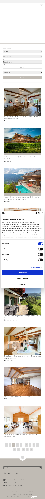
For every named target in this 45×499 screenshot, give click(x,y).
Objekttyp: (5, 54)
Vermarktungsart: (7, 48)
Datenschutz (29, 494)
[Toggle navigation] (41, 5)
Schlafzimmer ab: (7, 64)
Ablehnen (22, 284)
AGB (24, 494)
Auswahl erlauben (22, 278)
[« (6, 445)
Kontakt (14, 494)
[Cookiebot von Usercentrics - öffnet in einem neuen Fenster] (35, 213)
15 (23, 449)
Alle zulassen (22, 272)
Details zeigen (35, 267)
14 (19, 449)
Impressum (19, 494)
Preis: (4, 69)
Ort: (3, 59)
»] (31, 449)
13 (14, 449)
